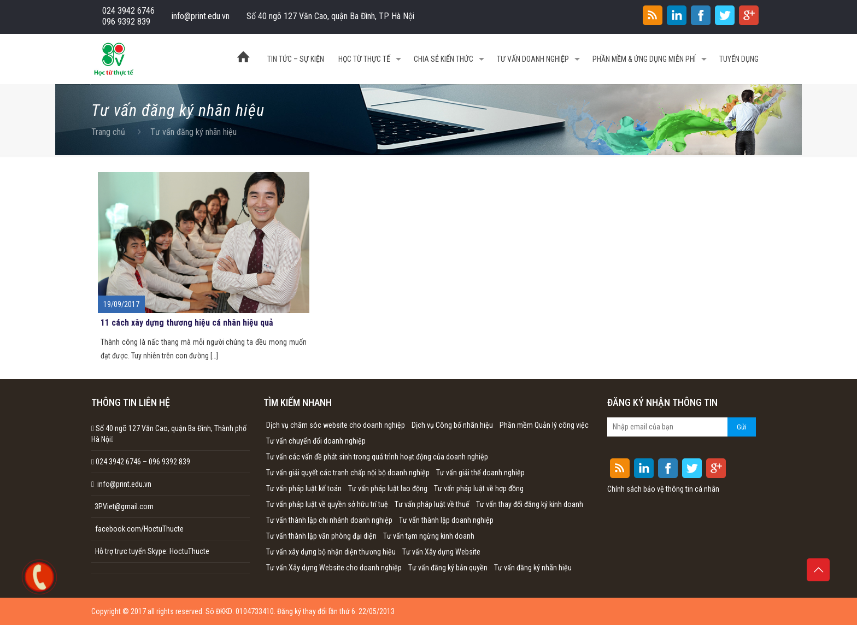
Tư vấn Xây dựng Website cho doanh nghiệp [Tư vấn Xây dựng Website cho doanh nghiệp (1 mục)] (334, 567)
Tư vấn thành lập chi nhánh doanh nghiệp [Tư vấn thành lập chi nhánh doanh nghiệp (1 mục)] (329, 520)
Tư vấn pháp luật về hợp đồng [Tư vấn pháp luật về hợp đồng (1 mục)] (479, 488)
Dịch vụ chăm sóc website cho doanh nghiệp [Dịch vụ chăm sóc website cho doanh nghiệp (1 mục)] (335, 425)
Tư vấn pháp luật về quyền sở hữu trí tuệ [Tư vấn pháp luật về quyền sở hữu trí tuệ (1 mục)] (327, 504)
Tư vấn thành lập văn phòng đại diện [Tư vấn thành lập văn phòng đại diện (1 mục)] (321, 536)
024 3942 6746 (128, 10)
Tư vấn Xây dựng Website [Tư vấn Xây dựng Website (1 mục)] (441, 551)
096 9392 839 (126, 21)
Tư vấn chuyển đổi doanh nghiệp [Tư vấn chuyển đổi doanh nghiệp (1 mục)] (316, 441)
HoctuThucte (189, 551)
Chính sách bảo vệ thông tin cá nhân (663, 489)
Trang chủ (108, 132)
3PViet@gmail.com (122, 506)
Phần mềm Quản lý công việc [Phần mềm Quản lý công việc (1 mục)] (544, 425)
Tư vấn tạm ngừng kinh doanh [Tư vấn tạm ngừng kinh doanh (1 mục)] (428, 536)
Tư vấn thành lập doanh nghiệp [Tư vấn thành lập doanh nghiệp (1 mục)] (446, 520)
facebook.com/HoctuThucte (139, 528)
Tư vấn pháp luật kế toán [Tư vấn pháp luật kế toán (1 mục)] (304, 488)
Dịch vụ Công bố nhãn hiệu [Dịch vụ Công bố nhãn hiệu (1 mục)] (452, 425)
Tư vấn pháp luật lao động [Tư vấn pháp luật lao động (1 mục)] (387, 488)
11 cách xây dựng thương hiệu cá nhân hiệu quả (187, 322)
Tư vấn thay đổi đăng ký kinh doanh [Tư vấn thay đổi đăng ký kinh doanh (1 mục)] (529, 504)
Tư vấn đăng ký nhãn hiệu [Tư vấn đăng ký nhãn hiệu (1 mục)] (533, 567)
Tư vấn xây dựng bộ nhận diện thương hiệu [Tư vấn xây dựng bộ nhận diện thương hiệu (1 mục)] (331, 551)
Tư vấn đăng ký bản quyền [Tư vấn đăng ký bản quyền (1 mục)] (448, 567)
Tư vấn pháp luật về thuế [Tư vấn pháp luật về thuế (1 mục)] (432, 504)
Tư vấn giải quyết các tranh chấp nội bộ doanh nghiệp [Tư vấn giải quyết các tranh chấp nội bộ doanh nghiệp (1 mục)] (348, 472)
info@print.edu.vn (201, 16)
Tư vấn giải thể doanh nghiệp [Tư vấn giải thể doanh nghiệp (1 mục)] (480, 472)
